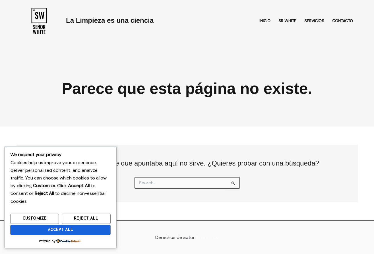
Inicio (264, 20)
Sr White (287, 20)
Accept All (60, 230)
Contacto (342, 20)
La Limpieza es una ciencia (110, 20)
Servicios (314, 20)
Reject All (86, 218)
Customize (34, 218)
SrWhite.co (207, 237)
